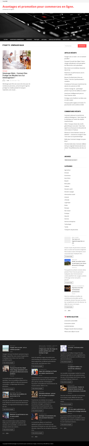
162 (7, 433)
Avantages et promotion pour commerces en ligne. (38, 6)
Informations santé (69, 194)
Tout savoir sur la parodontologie (73, 136)
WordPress (46, 443)
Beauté (66, 181)
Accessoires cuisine (69, 323)
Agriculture (67, 170)
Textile (66, 227)
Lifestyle (66, 200)
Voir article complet (8, 362)
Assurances (67, 175)
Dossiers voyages (69, 192)
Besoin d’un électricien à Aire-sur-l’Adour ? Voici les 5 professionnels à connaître (74, 79)
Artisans (44, 39)
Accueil (6, 39)
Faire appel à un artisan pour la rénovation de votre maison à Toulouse (75, 128)
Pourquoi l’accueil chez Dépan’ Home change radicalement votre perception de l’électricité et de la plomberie (74, 63)
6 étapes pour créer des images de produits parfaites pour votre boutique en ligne (48, 351)
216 (69, 310)
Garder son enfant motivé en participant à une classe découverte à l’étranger (79, 263)
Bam (52, 443)
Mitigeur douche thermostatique (73, 329)
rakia (8, 80)
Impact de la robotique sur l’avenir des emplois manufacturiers (75, 119)
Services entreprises (55, 39)
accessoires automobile (70, 321)
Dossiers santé (68, 189)
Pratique (36, 39)
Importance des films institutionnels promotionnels (77, 289)
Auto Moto (67, 178)
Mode (66, 205)
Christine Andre (68, 144)
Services (66, 219)
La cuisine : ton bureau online (75, 347)
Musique (66, 208)
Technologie (67, 224)
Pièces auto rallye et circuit (71, 331)
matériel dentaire (69, 326)
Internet (74, 39)
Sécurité (66, 216)
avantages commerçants (17, 39)
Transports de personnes (71, 229)
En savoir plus (68, 256)
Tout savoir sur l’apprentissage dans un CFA (78, 241)
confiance (29, 39)
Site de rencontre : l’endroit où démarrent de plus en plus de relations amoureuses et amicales (77, 389)
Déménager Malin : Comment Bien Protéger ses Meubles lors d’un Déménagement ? (15, 75)
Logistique (67, 202)
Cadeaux (66, 186)
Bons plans (66, 39)
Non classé (67, 211)
